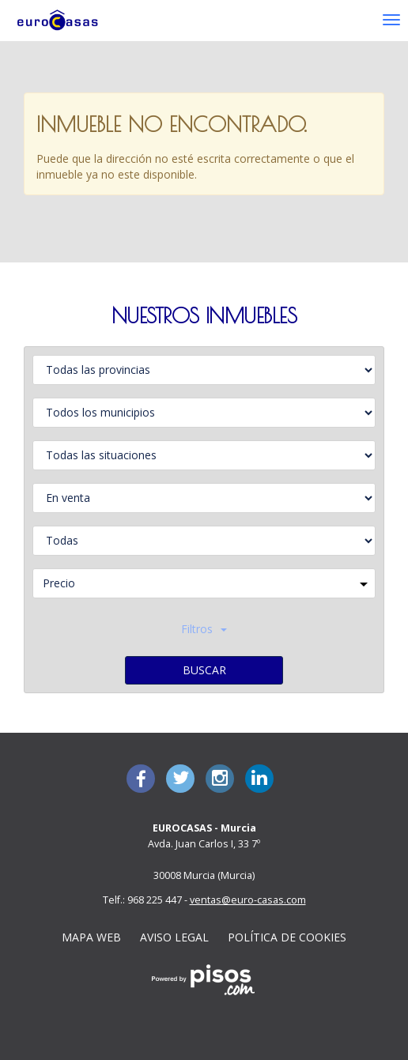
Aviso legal (174, 937)
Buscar (204, 669)
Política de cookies (287, 937)
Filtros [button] (204, 628)
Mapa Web (91, 937)
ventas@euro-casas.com (248, 900)
